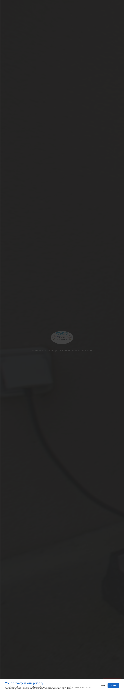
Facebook (69, 688)
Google (63, 688)
